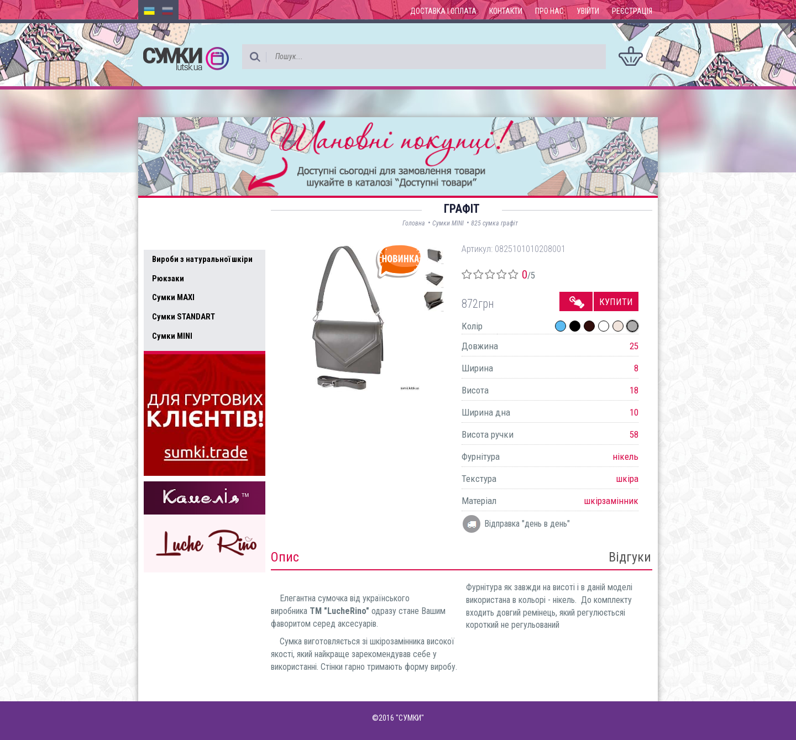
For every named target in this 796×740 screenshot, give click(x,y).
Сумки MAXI (173, 297)
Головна (413, 223)
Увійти (588, 11)
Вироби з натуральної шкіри (202, 259)
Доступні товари (189, 213)
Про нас (549, 11)
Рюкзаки (168, 279)
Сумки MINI (172, 336)
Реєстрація (632, 11)
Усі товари (176, 236)
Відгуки (630, 557)
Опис (285, 557)
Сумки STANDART (183, 317)
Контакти (505, 11)
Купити (616, 301)
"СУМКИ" (410, 717)
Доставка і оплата (443, 11)
